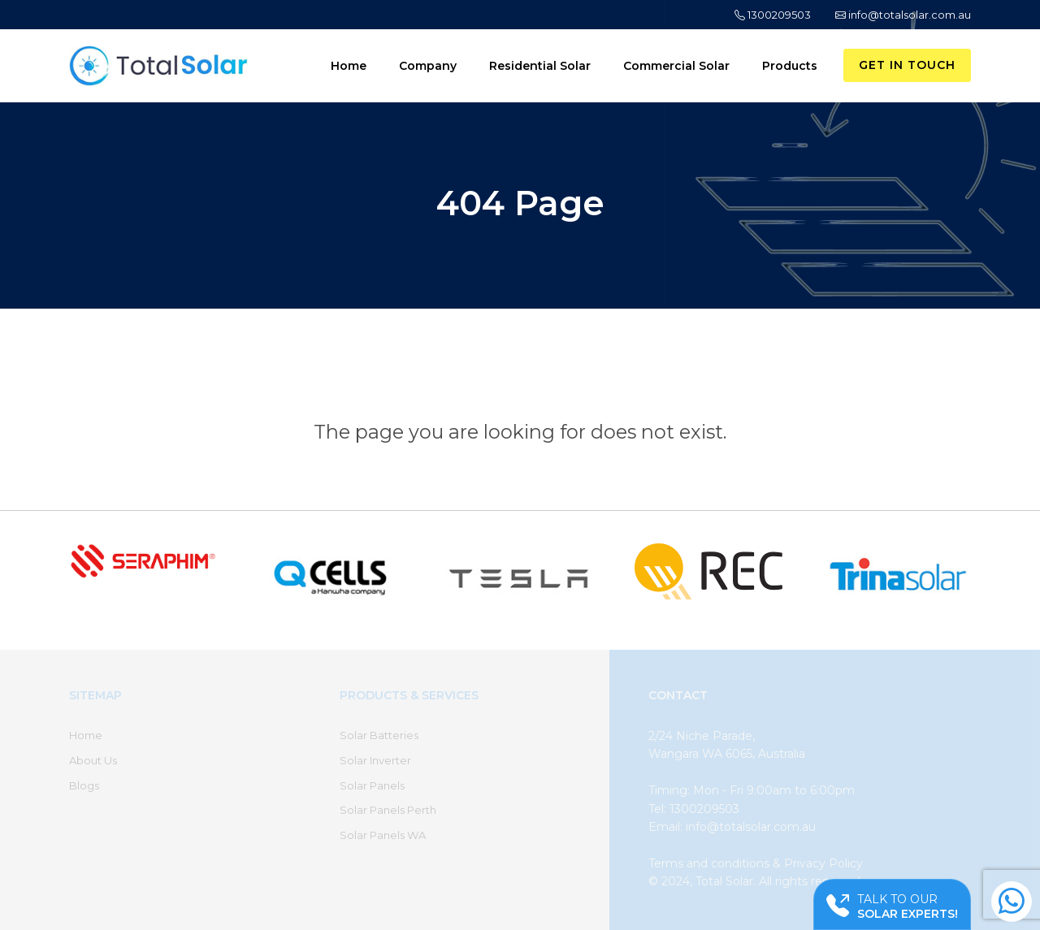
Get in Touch (907, 65)
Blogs (84, 785)
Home (348, 65)
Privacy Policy (823, 863)
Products (789, 65)
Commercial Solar (676, 65)
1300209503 (772, 14)
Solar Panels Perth (388, 809)
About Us (93, 760)
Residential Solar (540, 65)
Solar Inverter (375, 760)
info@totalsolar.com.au (903, 14)
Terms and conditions (708, 863)
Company (428, 65)
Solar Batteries (379, 735)
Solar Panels (372, 785)
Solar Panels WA (383, 834)
